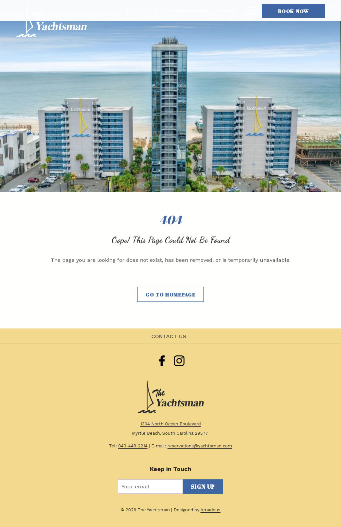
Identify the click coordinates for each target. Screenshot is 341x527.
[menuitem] (136, 10)
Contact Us (169, 336)
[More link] (248, 10)
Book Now (293, 11)
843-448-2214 (133, 445)
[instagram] (179, 359)
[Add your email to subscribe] (150, 486)
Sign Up (203, 486)
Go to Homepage (170, 294)
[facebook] (162, 359)
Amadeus (210, 509)
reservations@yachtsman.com (200, 445)
